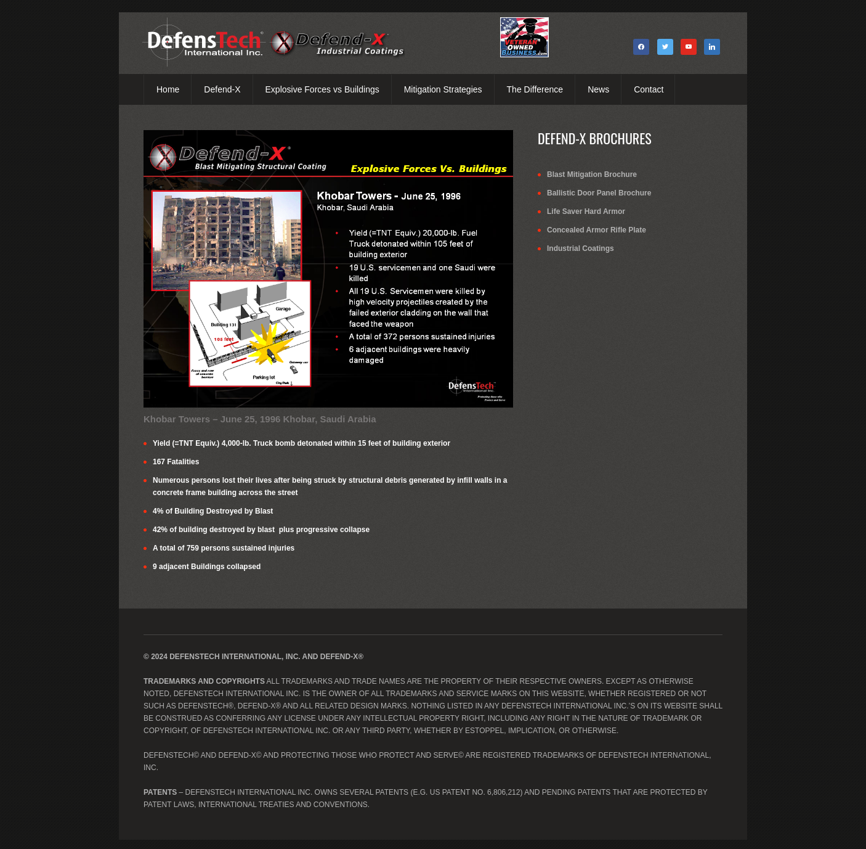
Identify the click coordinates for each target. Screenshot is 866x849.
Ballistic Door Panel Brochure (599, 193)
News (598, 89)
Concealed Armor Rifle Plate (596, 230)
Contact (648, 89)
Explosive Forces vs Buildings (322, 89)
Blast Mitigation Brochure (592, 174)
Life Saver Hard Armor (586, 211)
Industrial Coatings (580, 248)
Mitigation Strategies (443, 89)
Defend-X (222, 89)
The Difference (535, 89)
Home (167, 89)
